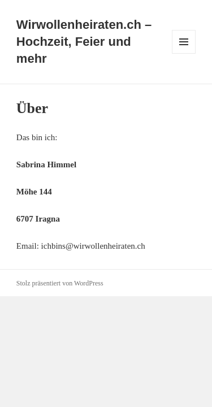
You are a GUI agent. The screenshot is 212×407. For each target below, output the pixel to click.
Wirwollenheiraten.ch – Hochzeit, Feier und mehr (84, 42)
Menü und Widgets (184, 53)
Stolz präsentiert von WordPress (59, 283)
